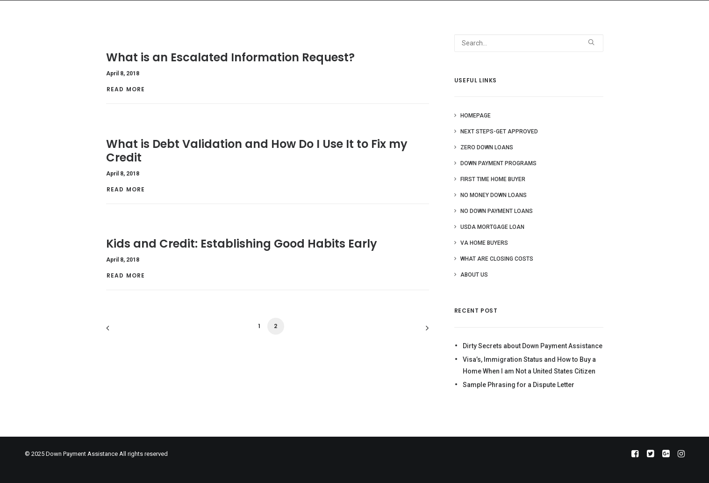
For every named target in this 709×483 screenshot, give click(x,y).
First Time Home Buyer (492, 179)
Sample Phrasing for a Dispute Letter (518, 384)
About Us (474, 274)
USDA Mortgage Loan (492, 227)
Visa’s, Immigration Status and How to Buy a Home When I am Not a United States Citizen (529, 365)
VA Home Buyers (484, 243)
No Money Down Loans (493, 195)
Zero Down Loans (486, 147)
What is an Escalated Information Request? (230, 57)
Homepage (475, 115)
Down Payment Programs (498, 163)
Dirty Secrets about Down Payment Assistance (532, 346)
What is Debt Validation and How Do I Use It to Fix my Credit (257, 150)
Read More (127, 89)
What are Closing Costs (496, 259)
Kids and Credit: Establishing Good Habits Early (241, 243)
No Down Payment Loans (496, 211)
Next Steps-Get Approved (499, 131)
